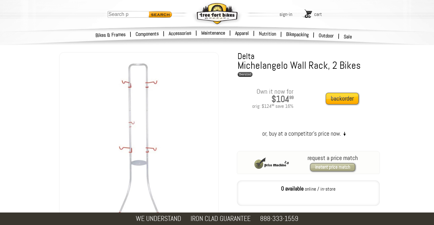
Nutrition (267, 33)
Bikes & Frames (110, 35)
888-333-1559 (279, 218)
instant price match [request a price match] (332, 167)
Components (147, 34)
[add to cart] (344, 99)
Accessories (180, 33)
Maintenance (213, 33)
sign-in (285, 14)
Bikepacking (297, 34)
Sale (348, 36)
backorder (342, 98)
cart (318, 14)
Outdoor (326, 35)
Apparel (242, 33)
